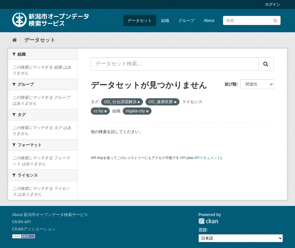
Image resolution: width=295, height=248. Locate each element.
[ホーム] (14, 40)
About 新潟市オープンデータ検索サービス (50, 214)
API (183, 158)
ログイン (272, 4)
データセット (140, 20)
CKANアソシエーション (34, 229)
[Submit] (275, 20)
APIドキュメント (207, 158)
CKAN (208, 221)
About (209, 20)
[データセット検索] (252, 20)
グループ (186, 20)
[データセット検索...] (175, 64)
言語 (202, 230)
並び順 (230, 84)
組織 (165, 20)
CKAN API (21, 221)
